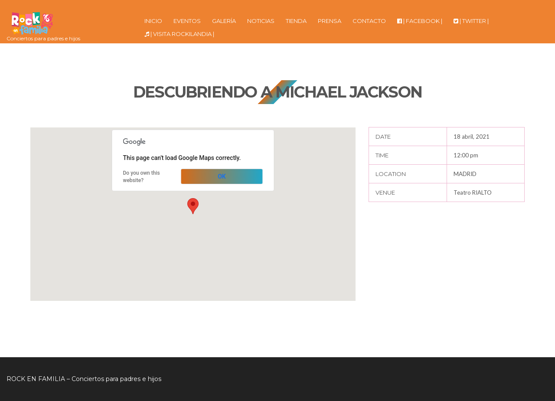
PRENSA (329, 20)
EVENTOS (187, 20)
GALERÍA (224, 20)
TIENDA (296, 20)
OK (222, 176)
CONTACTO (369, 20)
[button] (193, 206)
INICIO (153, 20)
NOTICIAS (260, 20)
